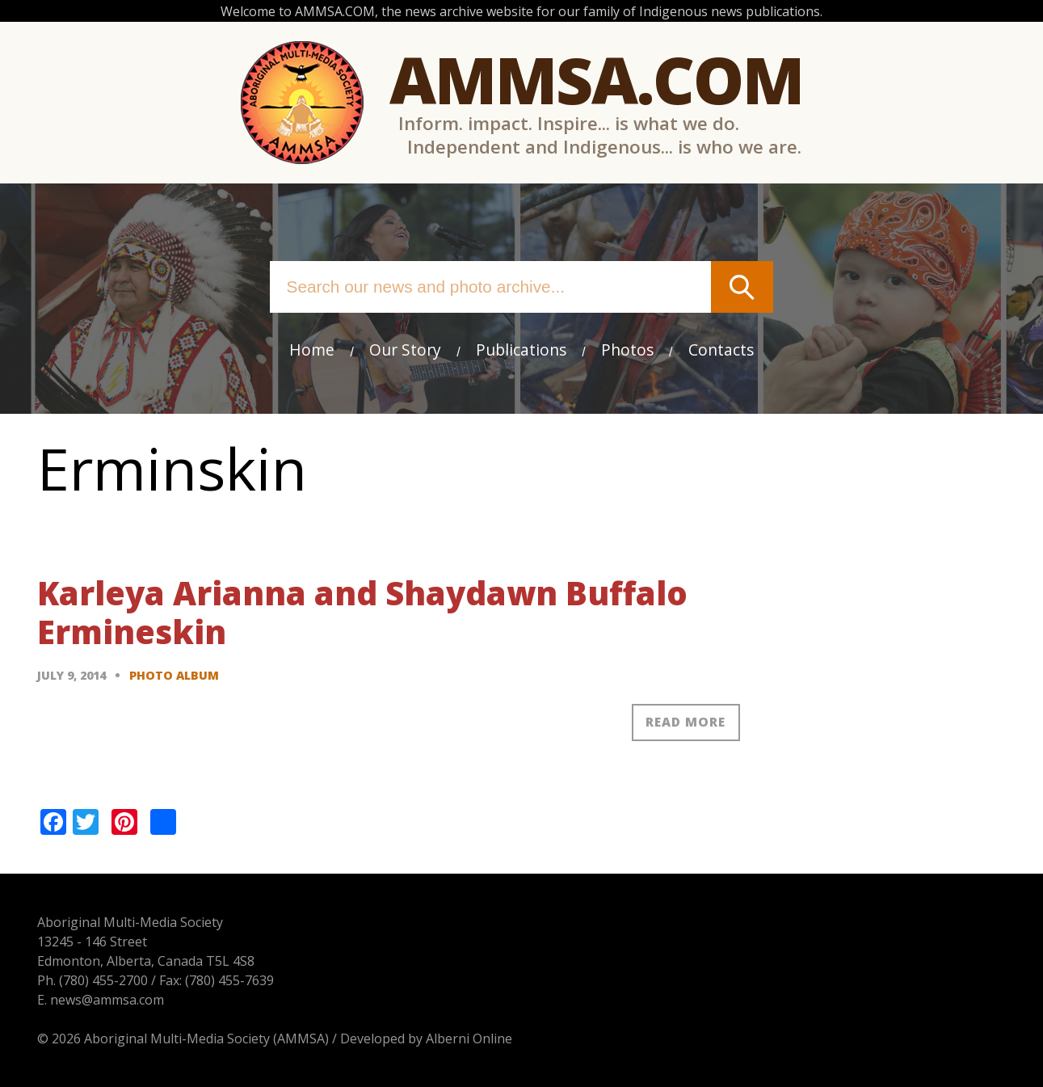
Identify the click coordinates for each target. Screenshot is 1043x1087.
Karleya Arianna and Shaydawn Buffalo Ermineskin (362, 612)
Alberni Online (469, 1038)
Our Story (405, 349)
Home (311, 349)
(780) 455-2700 (103, 980)
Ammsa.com (596, 79)
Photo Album (174, 675)
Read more (685, 722)
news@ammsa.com (107, 1000)
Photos (627, 349)
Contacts (721, 349)
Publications (521, 349)
